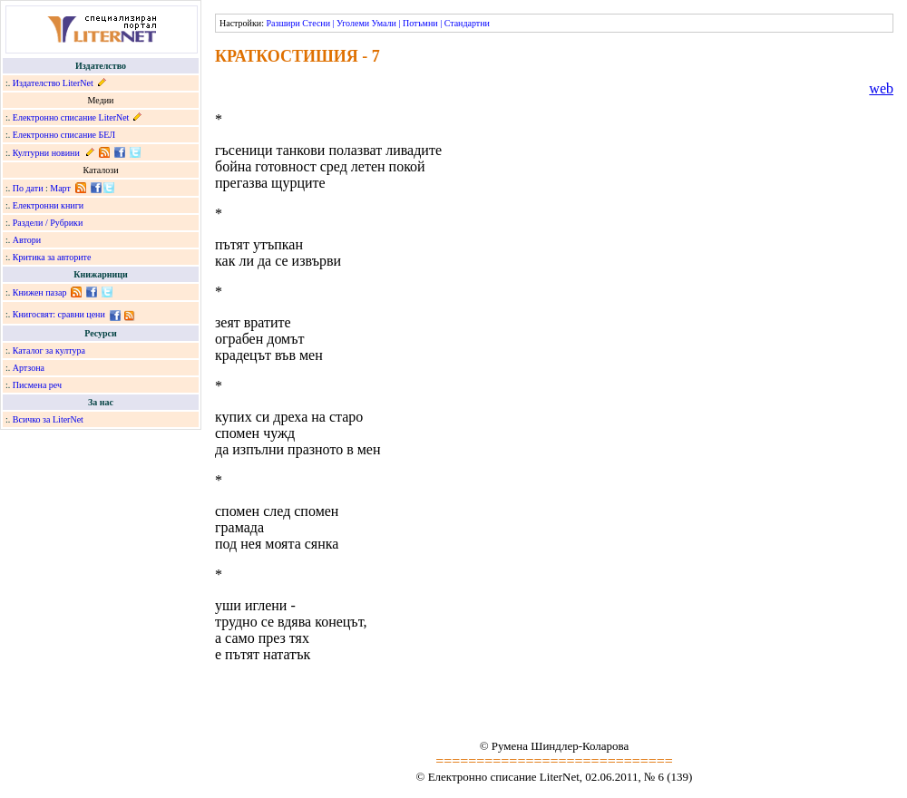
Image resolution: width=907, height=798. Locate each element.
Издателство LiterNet (53, 83)
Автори (27, 240)
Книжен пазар (40, 292)
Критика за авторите (52, 257)
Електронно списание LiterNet (71, 117)
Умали (384, 23)
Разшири (282, 23)
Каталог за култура (49, 350)
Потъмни (420, 23)
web (881, 88)
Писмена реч (37, 385)
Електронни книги (48, 205)
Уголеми (352, 23)
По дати (28, 188)
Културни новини (46, 153)
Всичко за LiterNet (48, 419)
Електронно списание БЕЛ (64, 135)
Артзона (28, 368)
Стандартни (467, 23)
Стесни (316, 23)
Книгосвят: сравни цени (59, 314)
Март (60, 188)
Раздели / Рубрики (48, 223)
